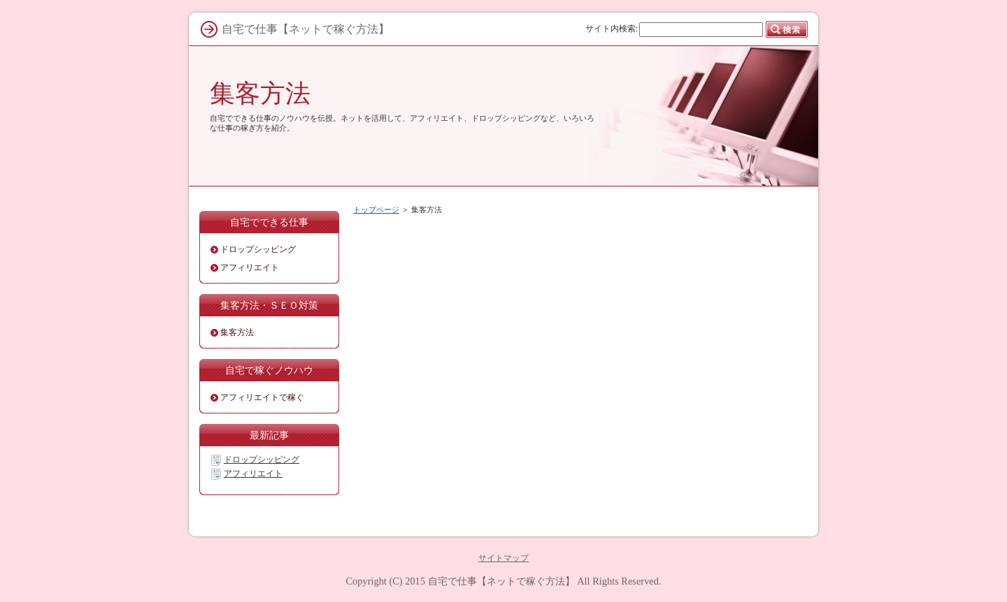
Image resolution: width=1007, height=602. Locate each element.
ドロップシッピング (258, 249)
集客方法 (260, 93)
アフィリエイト (249, 267)
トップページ (376, 209)
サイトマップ (503, 558)
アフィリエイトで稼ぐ (262, 397)
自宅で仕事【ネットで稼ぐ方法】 (501, 581)
